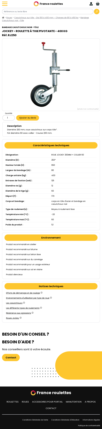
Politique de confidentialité (89, 425)
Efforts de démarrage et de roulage (24, 293)
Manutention (73, 401)
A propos (90, 401)
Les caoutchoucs (15, 303)
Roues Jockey (13, 318)
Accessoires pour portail (47, 401)
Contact (11, 357)
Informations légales (91, 420)
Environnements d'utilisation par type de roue (28, 298)
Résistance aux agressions (19, 313)
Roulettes (12, 401)
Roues (25, 401)
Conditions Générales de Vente (35, 420)
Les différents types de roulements (23, 308)
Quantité (8, 113)
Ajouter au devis (27, 117)
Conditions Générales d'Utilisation (65, 420)
